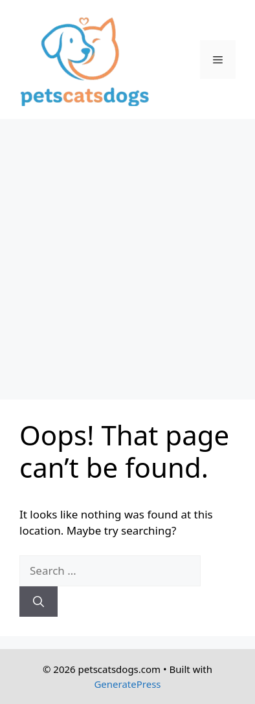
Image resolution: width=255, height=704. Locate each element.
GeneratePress (127, 683)
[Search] (38, 601)
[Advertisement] (127, 252)
